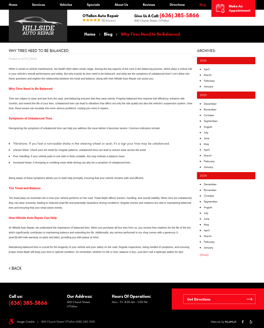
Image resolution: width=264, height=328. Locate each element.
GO (249, 299)
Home (13, 5)
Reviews (149, 5)
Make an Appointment (239, 8)
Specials (93, 5)
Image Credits (25, 321)
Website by (223, 321)
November (210, 109)
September (211, 121)
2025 (203, 95)
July (206, 132)
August (208, 126)
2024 (203, 175)
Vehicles (66, 5)
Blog (202, 5)
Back (16, 268)
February (209, 80)
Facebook (243, 322)
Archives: (206, 50)
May (206, 144)
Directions (177, 5)
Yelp (250, 322)
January (208, 86)
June (206, 138)
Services (38, 5)
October (209, 115)
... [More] (202, 254)
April (207, 69)
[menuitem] (13, 5)
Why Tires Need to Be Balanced (150, 34)
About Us (121, 5)
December (210, 103)
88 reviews (109, 20)
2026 (203, 60)
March (208, 75)
